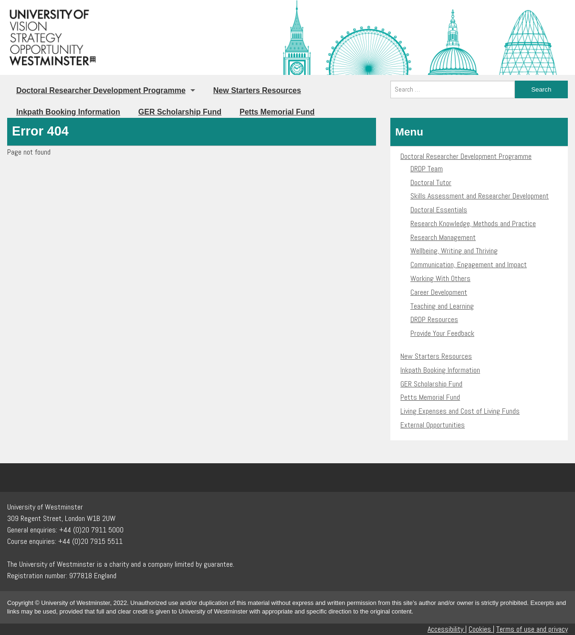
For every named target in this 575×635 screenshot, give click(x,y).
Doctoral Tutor (430, 182)
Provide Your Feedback (442, 333)
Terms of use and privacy (532, 629)
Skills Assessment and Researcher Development (479, 196)
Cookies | (481, 629)
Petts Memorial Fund (277, 112)
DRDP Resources (434, 319)
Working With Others (440, 278)
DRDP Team (426, 169)
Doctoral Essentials (438, 210)
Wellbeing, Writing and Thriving (454, 251)
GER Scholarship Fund (179, 112)
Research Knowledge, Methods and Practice (473, 224)
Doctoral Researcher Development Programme (101, 90)
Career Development (438, 292)
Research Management (443, 237)
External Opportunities (432, 425)
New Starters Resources (257, 90)
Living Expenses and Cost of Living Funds (460, 411)
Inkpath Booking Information (68, 112)
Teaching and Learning (442, 306)
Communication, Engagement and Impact (468, 265)
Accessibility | (447, 629)
